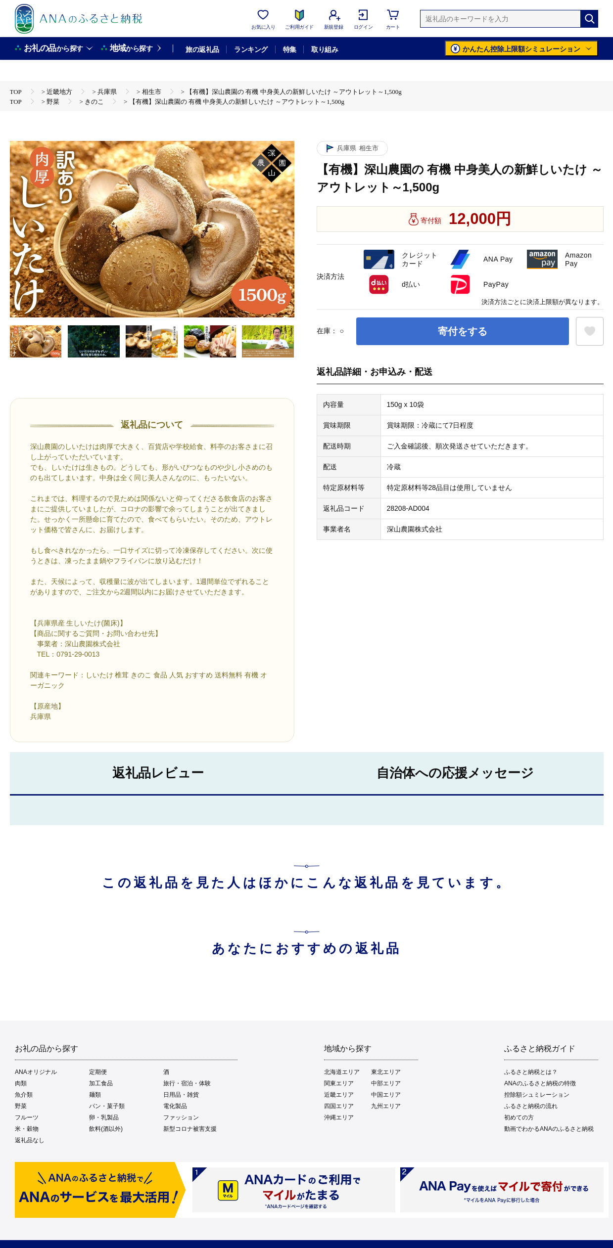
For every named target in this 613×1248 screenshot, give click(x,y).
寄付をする (462, 331)
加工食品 (101, 1083)
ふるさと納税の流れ (531, 1106)
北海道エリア (342, 1072)
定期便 (98, 1072)
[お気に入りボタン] (590, 331)
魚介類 (24, 1094)
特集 (289, 49)
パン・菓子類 (107, 1106)
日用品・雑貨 (181, 1094)
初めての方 (519, 1117)
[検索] (589, 19)
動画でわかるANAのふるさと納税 (549, 1128)
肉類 (21, 1083)
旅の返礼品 (202, 49)
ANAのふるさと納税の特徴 (540, 1083)
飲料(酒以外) (106, 1128)
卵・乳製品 (104, 1117)
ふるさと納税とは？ (531, 1072)
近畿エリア (339, 1094)
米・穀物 (27, 1128)
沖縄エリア (339, 1117)
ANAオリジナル (36, 1072)
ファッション (181, 1117)
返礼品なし (30, 1140)
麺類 (95, 1094)
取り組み (324, 49)
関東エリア (339, 1083)
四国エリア (339, 1106)
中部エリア (386, 1083)
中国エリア (386, 1094)
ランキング (250, 49)
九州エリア (386, 1106)
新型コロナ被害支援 (190, 1128)
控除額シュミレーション (536, 1094)
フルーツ (27, 1117)
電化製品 (175, 1106)
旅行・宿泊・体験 (187, 1083)
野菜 (21, 1106)
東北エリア (386, 1072)
